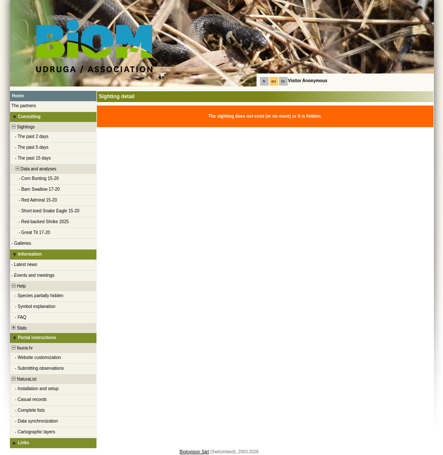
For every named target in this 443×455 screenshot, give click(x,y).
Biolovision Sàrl (194, 451)
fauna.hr (22, 348)
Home (18, 95)
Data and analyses (34, 169)
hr (283, 81)
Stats (19, 328)
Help (18, 286)
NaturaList (24, 379)
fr (264, 81)
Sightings (23, 127)
